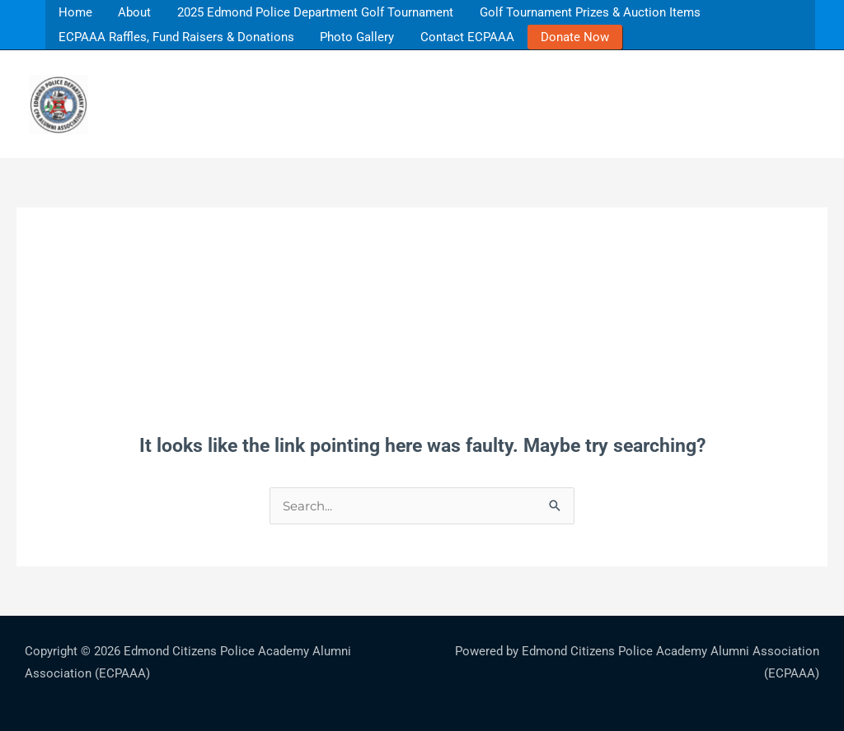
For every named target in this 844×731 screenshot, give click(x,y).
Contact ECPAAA (471, 37)
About (131, 12)
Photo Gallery (361, 37)
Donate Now (577, 37)
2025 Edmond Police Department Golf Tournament (310, 12)
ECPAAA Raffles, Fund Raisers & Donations (178, 37)
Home (74, 12)
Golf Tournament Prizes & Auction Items (583, 12)
